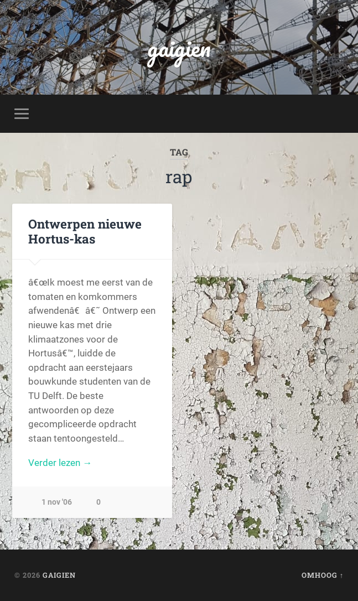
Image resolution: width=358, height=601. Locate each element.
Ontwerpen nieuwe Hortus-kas (85, 231)
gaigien (179, 47)
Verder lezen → (60, 462)
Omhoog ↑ (323, 575)
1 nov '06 (56, 502)
